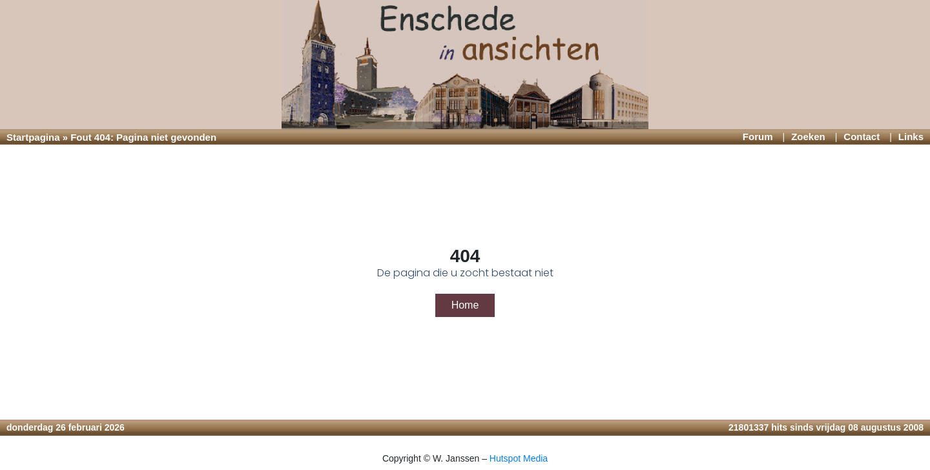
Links (911, 136)
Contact (861, 136)
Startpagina (33, 137)
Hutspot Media (519, 458)
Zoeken (808, 136)
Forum (758, 136)
